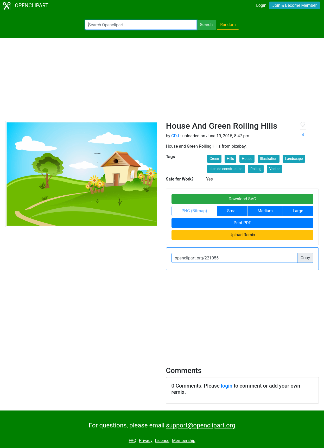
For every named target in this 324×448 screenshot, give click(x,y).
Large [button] (298, 210)
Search (206, 24)
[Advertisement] (162, 81)
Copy (305, 257)
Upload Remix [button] (242, 234)
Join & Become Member (294, 5)
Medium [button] (265, 210)
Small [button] (232, 210)
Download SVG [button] (242, 198)
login (226, 386)
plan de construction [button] (226, 169)
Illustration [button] (268, 159)
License (162, 440)
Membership (183, 440)
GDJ (175, 135)
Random (228, 24)
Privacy (146, 440)
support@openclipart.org (200, 425)
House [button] (247, 159)
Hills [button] (230, 159)
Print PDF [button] (242, 222)
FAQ (132, 440)
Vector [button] (274, 169)
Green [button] (214, 159)
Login (261, 5)
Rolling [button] (255, 169)
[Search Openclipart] (141, 25)
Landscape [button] (294, 159)
